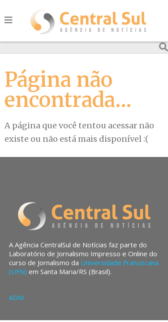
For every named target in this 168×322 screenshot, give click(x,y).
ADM (16, 297)
